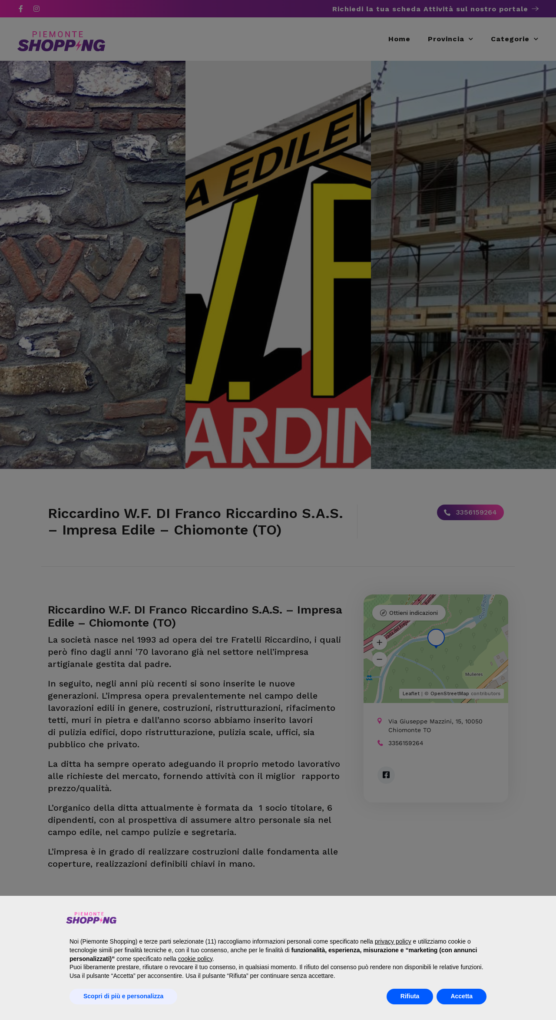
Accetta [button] (461, 996)
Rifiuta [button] (410, 996)
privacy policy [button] (393, 941)
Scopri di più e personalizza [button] (123, 996)
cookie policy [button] (195, 958)
